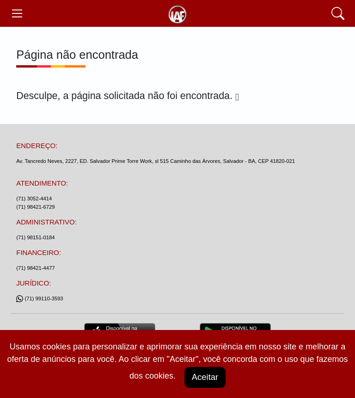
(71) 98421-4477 (35, 268)
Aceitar (204, 377)
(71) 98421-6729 (35, 207)
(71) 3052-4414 (34, 198)
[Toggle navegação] (17, 13)
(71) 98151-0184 (35, 237)
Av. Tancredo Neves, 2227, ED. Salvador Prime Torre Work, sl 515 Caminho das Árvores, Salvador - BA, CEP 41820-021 (155, 161)
